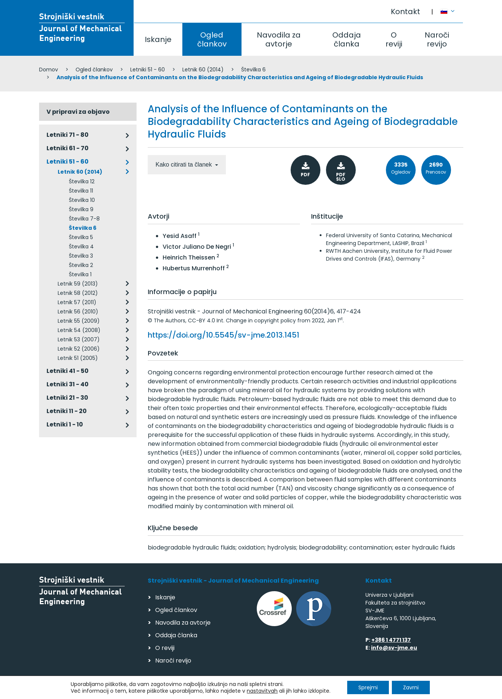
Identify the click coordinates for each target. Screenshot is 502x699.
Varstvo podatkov (135, 689)
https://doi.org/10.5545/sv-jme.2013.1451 (223, 335)
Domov (48, 69)
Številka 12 (82, 181)
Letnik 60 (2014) (203, 69)
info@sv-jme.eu (394, 647)
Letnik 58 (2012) (78, 293)
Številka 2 (81, 265)
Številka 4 (81, 246)
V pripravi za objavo (78, 111)
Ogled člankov (212, 39)
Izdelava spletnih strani (412, 691)
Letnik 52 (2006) (79, 348)
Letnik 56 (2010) (78, 311)
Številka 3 (81, 256)
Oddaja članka (346, 39)
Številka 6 (253, 69)
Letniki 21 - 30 (67, 397)
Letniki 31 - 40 (68, 384)
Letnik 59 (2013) (78, 283)
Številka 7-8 (84, 218)
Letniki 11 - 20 (67, 411)
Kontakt (405, 11)
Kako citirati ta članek (185, 164)
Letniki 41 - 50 (68, 371)
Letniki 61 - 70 (68, 148)
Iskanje (158, 39)
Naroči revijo (437, 39)
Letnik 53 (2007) (79, 339)
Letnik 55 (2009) (79, 321)
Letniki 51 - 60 (147, 69)
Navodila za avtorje (279, 39)
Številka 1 (80, 274)
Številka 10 (82, 200)
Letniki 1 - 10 (65, 424)
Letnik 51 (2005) (78, 358)
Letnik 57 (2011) (77, 302)
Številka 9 (81, 209)
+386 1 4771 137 (391, 640)
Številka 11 (81, 190)
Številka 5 (81, 237)
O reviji (394, 39)
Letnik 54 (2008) (79, 330)
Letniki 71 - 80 (68, 135)
